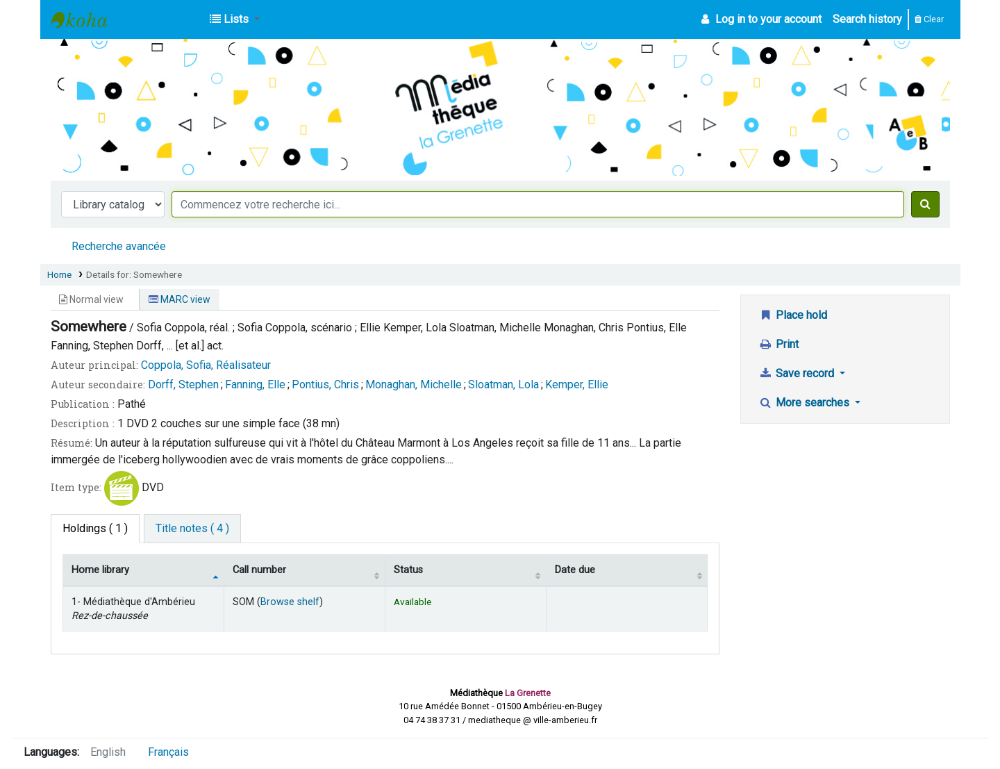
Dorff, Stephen (183, 384)
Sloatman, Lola (503, 384)
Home (59, 274)
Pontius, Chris (325, 384)
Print (778, 344)
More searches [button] (805, 402)
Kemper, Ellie (576, 384)
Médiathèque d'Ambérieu (86, 19)
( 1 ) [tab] (95, 528)
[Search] (925, 204)
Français (168, 752)
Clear (929, 19)
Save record (797, 373)
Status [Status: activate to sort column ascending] (408, 570)
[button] (234, 19)
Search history (867, 19)
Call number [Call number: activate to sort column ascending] (259, 570)
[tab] (192, 528)
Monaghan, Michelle (413, 384)
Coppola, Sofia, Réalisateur (206, 365)
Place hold (792, 315)
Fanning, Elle (255, 384)
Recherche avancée (119, 246)
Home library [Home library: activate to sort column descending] (100, 570)
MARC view (179, 299)
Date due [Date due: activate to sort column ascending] (575, 570)
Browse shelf (289, 602)
